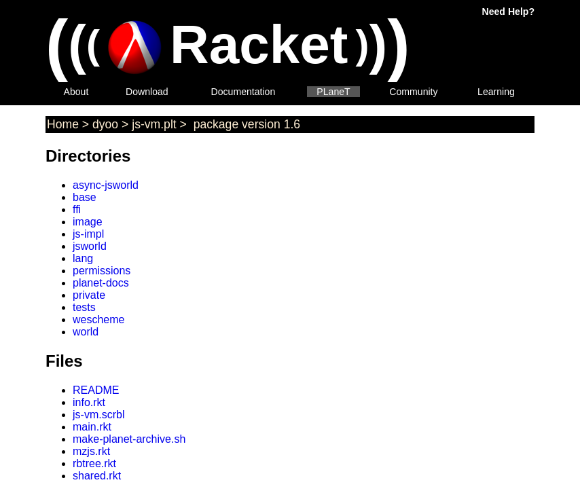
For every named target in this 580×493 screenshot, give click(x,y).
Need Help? (508, 11)
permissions (101, 270)
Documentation (243, 91)
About (76, 91)
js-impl (88, 234)
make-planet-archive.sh (129, 439)
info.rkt (89, 402)
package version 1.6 (245, 124)
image (88, 221)
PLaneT (333, 91)
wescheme (98, 319)
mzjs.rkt (91, 451)
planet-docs (101, 283)
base (84, 197)
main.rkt (92, 427)
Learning (496, 91)
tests (84, 307)
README (96, 390)
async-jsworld (106, 185)
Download (147, 91)
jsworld (90, 246)
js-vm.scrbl (98, 414)
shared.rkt (97, 475)
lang (83, 258)
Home (63, 124)
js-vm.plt (154, 124)
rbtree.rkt (94, 463)
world (85, 331)
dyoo (105, 124)
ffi (77, 209)
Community (413, 91)
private (89, 295)
